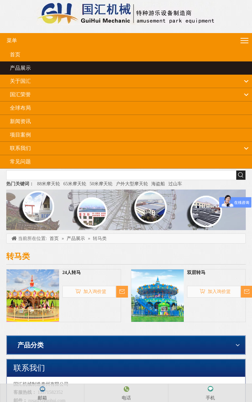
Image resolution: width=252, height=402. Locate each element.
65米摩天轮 (74, 183)
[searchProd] (121, 175)
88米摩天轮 (48, 183)
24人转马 (71, 272)
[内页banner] (126, 210)
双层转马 (196, 272)
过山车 (175, 183)
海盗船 (158, 183)
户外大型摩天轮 (132, 183)
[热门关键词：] (240, 175)
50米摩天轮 (101, 183)
